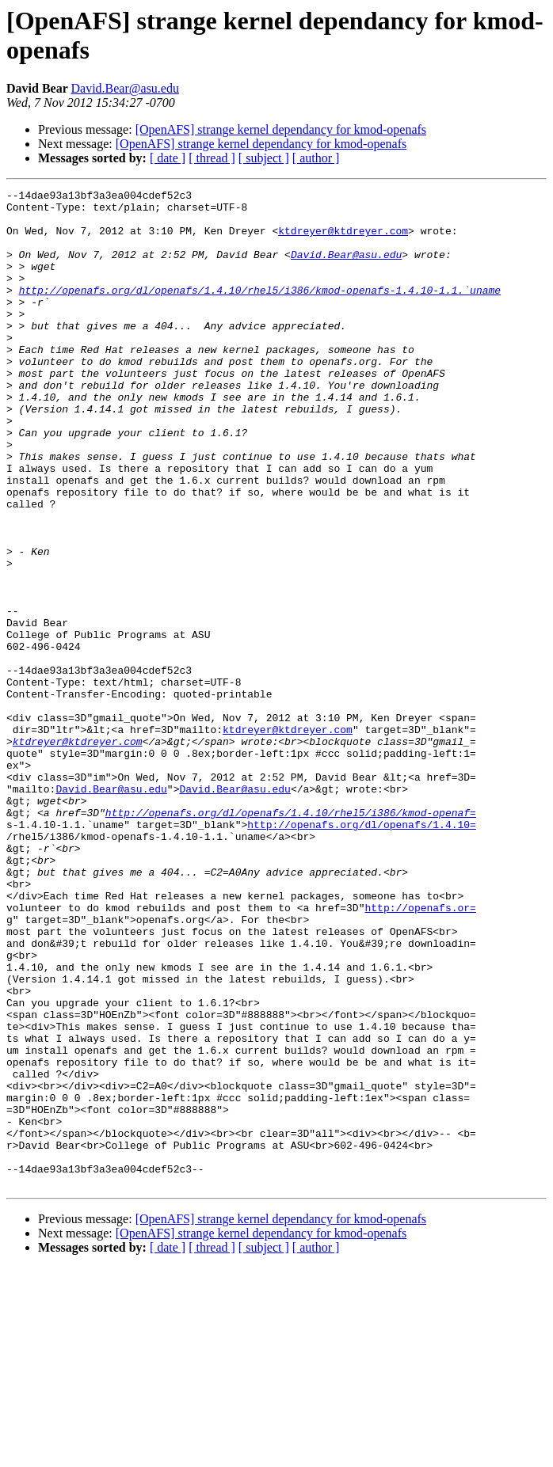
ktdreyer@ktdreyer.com (343, 240)
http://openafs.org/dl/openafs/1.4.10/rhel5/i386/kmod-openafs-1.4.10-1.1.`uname (260, 311)
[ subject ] (263, 158)
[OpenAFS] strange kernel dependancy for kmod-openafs (280, 129)
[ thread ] (212, 158)
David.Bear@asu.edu (124, 88)
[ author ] (316, 158)
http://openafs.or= (419, 1052)
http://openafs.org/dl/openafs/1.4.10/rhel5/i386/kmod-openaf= (290, 938)
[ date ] (167, 158)
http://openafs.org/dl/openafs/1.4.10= (361, 952)
